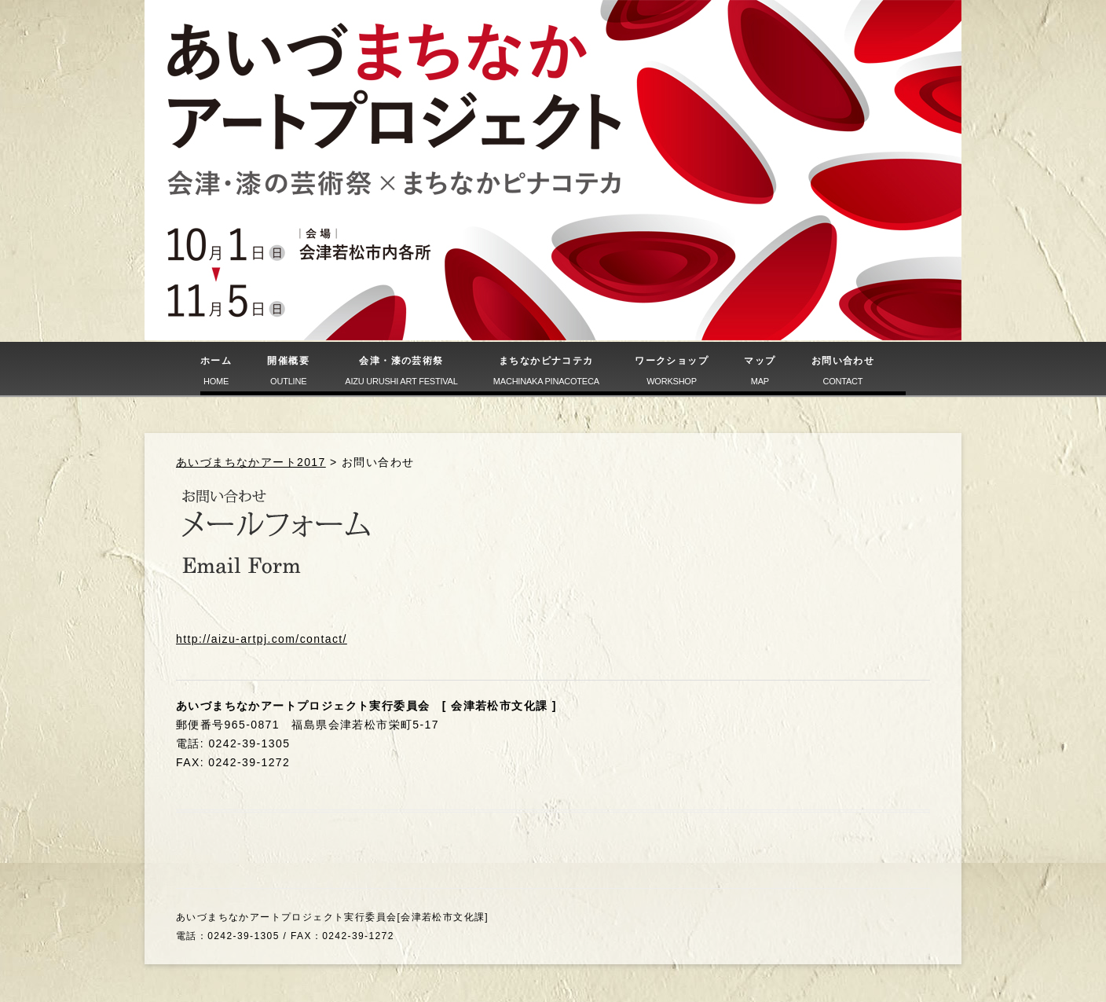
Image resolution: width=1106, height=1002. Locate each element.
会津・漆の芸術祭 (401, 370)
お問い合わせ (842, 370)
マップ (759, 370)
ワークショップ (672, 370)
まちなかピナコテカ (546, 370)
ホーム (216, 370)
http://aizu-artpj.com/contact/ (261, 639)
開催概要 (288, 370)
